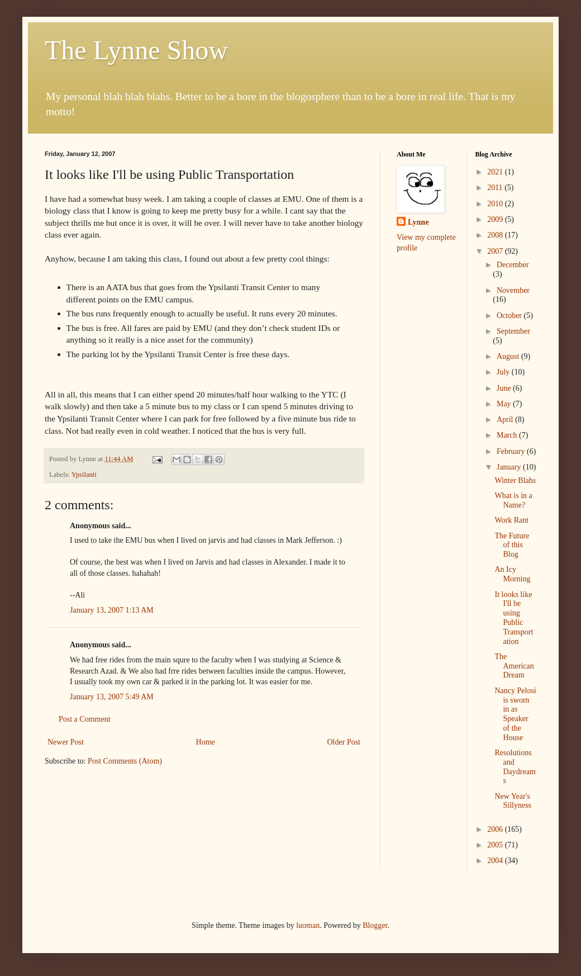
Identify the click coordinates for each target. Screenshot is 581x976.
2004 (496, 860)
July (504, 372)
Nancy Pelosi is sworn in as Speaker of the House (515, 714)
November (513, 290)
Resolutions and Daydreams (514, 766)
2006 (496, 829)
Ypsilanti (84, 474)
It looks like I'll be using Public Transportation (513, 618)
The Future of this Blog (511, 545)
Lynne (418, 222)
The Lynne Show (136, 50)
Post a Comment (85, 719)
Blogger (375, 925)
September (513, 331)
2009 (496, 219)
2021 (496, 172)
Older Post (344, 742)
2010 (496, 204)
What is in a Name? (513, 500)
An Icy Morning (512, 574)
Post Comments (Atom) (125, 761)
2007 (496, 251)
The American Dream (514, 666)
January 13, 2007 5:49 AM (112, 697)
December (513, 264)
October (510, 315)
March (508, 435)
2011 (495, 187)
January (510, 467)
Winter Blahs (515, 480)
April (506, 419)
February (512, 451)
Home (205, 742)
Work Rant (511, 520)
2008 (496, 235)
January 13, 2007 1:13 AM (112, 610)
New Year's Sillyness (512, 801)
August (509, 356)
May (505, 404)
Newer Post (65, 742)
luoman (308, 925)
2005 (496, 845)
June (505, 388)
